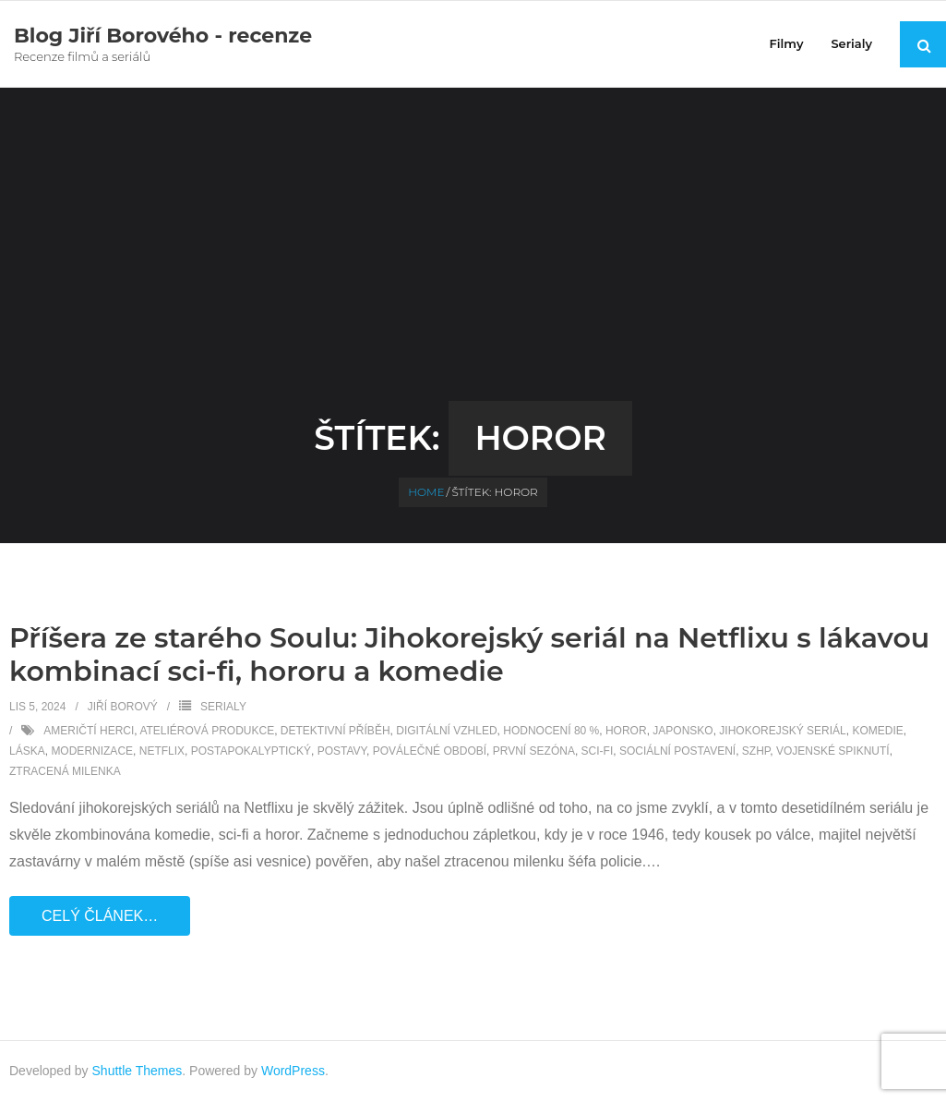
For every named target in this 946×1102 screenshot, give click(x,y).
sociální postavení (677, 751)
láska (27, 751)
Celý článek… (100, 916)
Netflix (162, 751)
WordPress (293, 1070)
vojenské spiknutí (833, 751)
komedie (877, 730)
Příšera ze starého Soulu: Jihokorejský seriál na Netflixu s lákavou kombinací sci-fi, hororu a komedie (469, 654)
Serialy (223, 706)
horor (626, 730)
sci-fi (597, 751)
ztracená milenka (65, 771)
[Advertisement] (473, 262)
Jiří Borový (123, 706)
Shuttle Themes (137, 1070)
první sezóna (534, 751)
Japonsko (682, 730)
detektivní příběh (335, 730)
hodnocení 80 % (551, 730)
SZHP (756, 751)
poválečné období (429, 751)
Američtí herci (88, 730)
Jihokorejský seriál (782, 730)
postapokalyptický (251, 751)
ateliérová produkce (206, 730)
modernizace (92, 751)
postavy (341, 751)
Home (426, 492)
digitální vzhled (446, 730)
